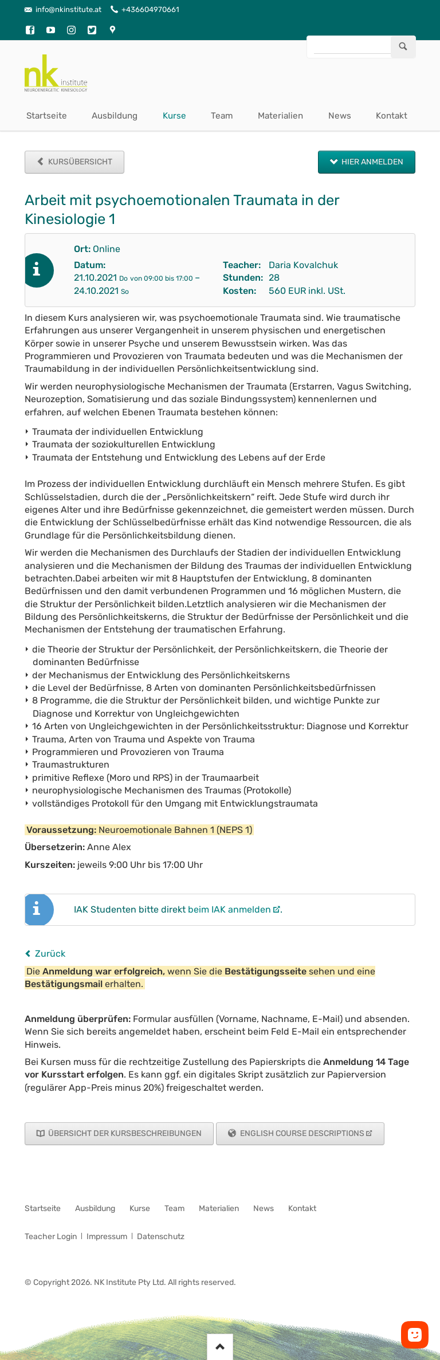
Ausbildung (115, 116)
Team (222, 116)
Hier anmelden (371, 162)
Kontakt (391, 116)
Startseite (46, 116)
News (339, 116)
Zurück (50, 953)
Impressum (107, 1236)
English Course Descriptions (301, 1133)
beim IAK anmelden (229, 909)
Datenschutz (160, 1236)
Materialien (280, 116)
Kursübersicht (79, 162)
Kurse (174, 116)
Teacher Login (51, 1236)
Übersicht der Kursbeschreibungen (124, 1133)
